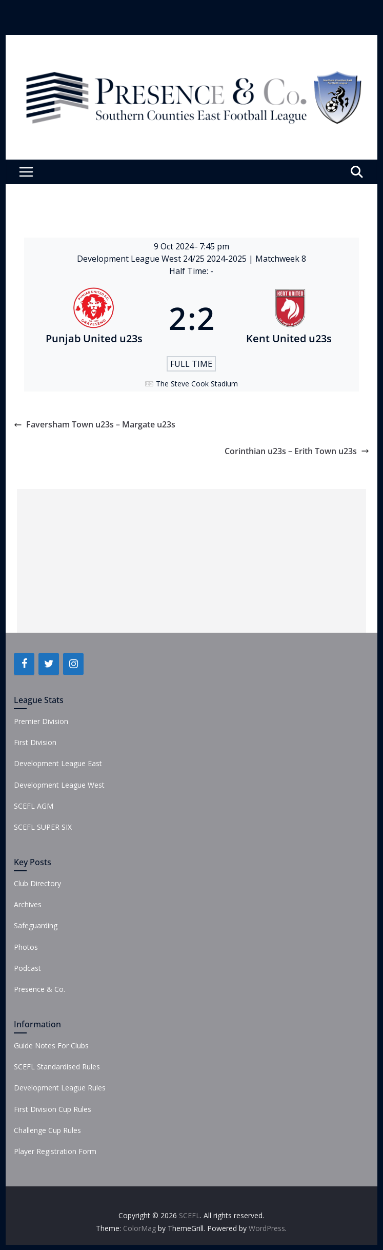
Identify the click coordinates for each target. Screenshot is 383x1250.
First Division (35, 742)
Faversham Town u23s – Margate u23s (94, 424)
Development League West (59, 785)
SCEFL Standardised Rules (57, 1066)
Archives (28, 904)
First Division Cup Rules (52, 1109)
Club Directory (37, 883)
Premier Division (41, 721)
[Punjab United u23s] (94, 318)
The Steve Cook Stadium (197, 383)
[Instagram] (73, 664)
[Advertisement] (191, 561)
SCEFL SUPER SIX (43, 827)
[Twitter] (48, 664)
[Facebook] (24, 664)
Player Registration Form (55, 1151)
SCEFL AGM (33, 806)
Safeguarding (35, 925)
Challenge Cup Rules (47, 1130)
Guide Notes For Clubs (51, 1045)
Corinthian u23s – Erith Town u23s (297, 451)
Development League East (58, 763)
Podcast (27, 968)
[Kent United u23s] (289, 318)
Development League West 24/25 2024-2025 (163, 258)
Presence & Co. (39, 989)
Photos (26, 947)
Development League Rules (60, 1087)
